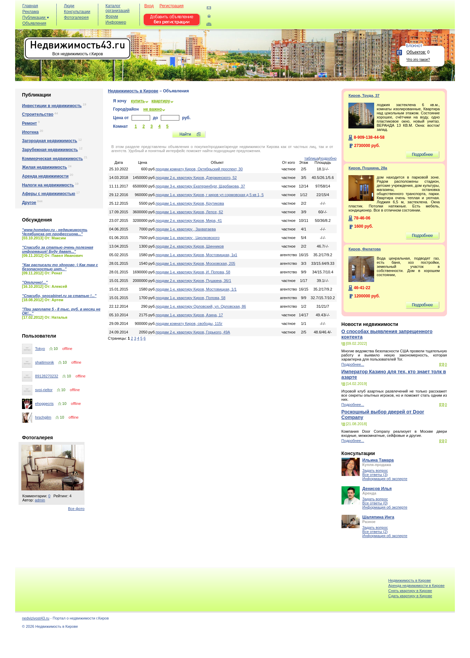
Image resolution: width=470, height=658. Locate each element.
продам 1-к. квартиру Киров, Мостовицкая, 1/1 (196, 289)
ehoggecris (44, 403)
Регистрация (171, 5)
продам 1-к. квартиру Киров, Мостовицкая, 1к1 (196, 255)
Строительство (37, 114)
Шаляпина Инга (378, 517)
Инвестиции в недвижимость (52, 105)
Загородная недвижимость (49, 140)
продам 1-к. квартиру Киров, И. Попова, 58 (193, 272)
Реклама (30, 11)
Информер (115, 22)
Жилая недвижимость (44, 167)
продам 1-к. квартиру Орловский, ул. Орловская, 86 (201, 306)
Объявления (34, 23)
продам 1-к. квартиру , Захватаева (186, 229)
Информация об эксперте (384, 479)
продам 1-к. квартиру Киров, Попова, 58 (190, 298)
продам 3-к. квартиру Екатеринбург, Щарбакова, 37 (200, 186)
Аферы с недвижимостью (48, 193)
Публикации (35, 17)
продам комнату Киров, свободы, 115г (189, 323)
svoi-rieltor (44, 390)
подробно (328, 158)
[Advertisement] (328, 18)
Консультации (77, 11)
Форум (111, 16)
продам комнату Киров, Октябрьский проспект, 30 (199, 169)
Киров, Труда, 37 (363, 95)
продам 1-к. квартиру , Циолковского (188, 238)
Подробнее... (353, 364)
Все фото (76, 509)
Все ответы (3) (375, 475)
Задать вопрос (375, 470)
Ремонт (29, 123)
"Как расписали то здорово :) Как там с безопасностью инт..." (60, 267)
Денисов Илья (377, 488)
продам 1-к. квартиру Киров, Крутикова (190, 203)
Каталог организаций (117, 8)
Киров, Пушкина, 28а (367, 168)
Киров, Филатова (364, 249)
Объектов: (416, 52)
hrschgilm (43, 417)
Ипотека (30, 132)
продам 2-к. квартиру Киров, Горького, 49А (193, 332)
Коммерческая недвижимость (52, 158)
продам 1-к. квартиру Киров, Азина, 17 (189, 315)
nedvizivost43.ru (35, 618)
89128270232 (46, 376)
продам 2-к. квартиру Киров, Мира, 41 (189, 220)
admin (40, 500)
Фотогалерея (76, 17)
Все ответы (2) (375, 532)
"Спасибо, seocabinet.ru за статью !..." (59, 296)
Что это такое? (418, 59)
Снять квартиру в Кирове (410, 591)
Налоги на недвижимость (48, 185)
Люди (69, 5)
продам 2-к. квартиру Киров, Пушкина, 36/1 (193, 281)
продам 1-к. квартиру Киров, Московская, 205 (195, 263)
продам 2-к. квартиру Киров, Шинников (190, 246)
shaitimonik (44, 362)
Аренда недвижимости (45, 176)
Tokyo (40, 349)
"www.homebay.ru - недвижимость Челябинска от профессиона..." (54, 232)
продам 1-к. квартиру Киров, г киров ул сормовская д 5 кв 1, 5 (210, 195)
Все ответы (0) (375, 503)
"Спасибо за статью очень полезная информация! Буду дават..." (57, 249)
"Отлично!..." (35, 282)
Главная (30, 5)
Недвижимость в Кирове (133, 91)
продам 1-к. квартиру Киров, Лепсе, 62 (189, 212)
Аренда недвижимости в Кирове (416, 585)
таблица (311, 158)
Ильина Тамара (378, 460)
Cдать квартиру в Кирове (410, 596)
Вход (149, 5)
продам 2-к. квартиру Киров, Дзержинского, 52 (196, 177)
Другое (29, 202)
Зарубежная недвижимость (50, 149)
